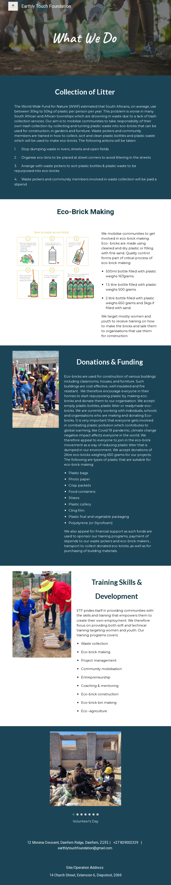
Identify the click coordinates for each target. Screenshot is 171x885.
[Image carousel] (85, 773)
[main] (85, 37)
